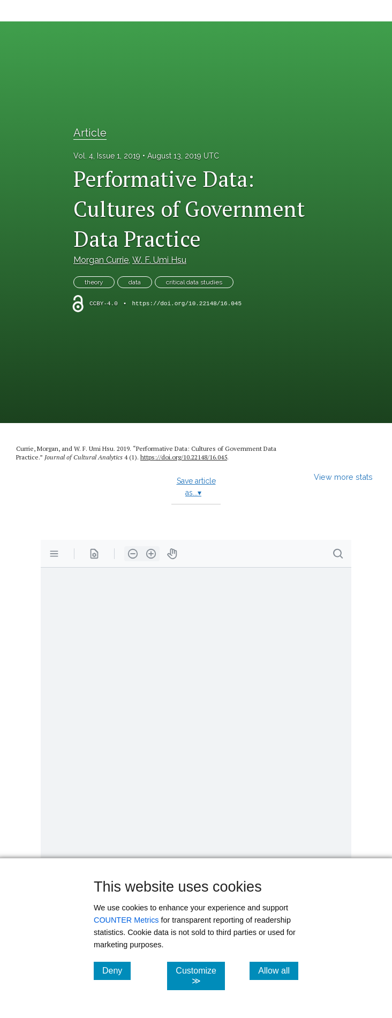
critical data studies (194, 282)
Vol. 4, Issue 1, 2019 (106, 156)
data (135, 282)
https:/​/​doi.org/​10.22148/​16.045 (183, 457)
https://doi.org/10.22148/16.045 (187, 303)
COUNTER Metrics (126, 920)
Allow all (278, 970)
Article (90, 132)
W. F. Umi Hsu (159, 260)
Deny (116, 970)
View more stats (343, 476)
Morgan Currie (101, 260)
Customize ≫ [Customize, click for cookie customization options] (200, 975)
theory (94, 282)
